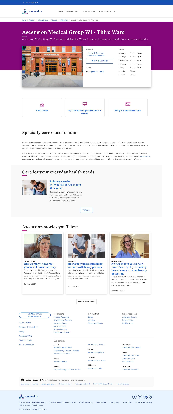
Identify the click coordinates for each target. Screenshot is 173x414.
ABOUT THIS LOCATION (68, 11)
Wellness (72, 261)
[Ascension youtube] (146, 397)
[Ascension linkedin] (140, 397)
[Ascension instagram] (151, 397)
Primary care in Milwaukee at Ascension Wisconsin (65, 185)
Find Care (32, 20)
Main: (88, 72)
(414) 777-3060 (97, 72)
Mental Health (43, 20)
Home (24, 20)
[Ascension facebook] (134, 397)
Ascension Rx (145, 156)
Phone (88, 67)
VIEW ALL (86, 210)
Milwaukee (64, 20)
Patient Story (30, 261)
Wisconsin (54, 20)
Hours (121, 49)
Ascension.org (32, 2)
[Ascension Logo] (28, 398)
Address (89, 49)
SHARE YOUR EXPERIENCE (35, 315)
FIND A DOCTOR (88, 11)
